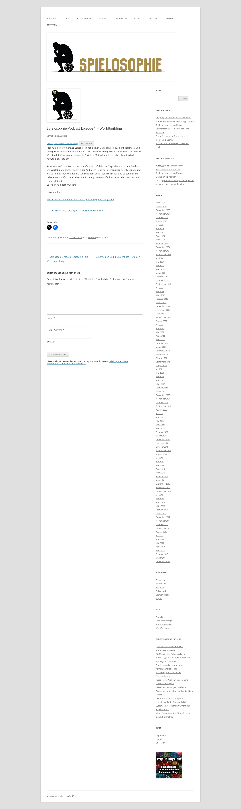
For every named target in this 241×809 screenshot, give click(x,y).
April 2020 (160, 424)
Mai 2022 (160, 332)
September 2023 (163, 284)
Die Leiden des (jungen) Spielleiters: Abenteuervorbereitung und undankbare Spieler (174, 691)
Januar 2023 (161, 302)
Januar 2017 (161, 557)
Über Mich (154, 18)
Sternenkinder (84, 18)
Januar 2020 (161, 435)
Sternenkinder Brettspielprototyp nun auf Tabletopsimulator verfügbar (169, 169)
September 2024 (163, 254)
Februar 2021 (162, 387)
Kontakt (170, 18)
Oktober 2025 (162, 217)
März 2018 (160, 506)
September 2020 (163, 406)
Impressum (52, 25)
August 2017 (161, 531)
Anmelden (160, 617)
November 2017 (163, 520)
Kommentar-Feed (164, 624)
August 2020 (161, 409)
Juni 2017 (160, 539)
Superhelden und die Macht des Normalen (119, 256)
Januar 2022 (161, 347)
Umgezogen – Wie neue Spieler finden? (173, 117)
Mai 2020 (160, 421)
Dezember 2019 (163, 439)
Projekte (138, 18)
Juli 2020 (159, 413)
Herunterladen (86, 143)
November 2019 (163, 443)
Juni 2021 (160, 372)
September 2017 (163, 528)
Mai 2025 (160, 232)
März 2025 (160, 239)
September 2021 (163, 361)
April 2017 (160, 546)
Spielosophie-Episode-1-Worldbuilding (62, 143)
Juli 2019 (159, 458)
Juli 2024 (159, 258)
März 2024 (160, 269)
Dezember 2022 (163, 306)
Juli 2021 (159, 369)
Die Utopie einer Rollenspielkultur (171, 654)
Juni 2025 (160, 228)
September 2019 (163, 450)
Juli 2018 (159, 495)
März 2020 (160, 428)
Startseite (52, 18)
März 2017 (160, 550)
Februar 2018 (162, 509)
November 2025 (163, 213)
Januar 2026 (161, 206)
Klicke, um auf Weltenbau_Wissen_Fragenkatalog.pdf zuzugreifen (80, 199)
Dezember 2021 (163, 350)
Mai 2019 (160, 465)
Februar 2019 (162, 476)
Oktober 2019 (162, 446)
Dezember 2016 (163, 561)
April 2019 (160, 469)
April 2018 (160, 502)
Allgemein (160, 580)
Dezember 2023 (163, 276)
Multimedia (122, 18)
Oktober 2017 (162, 524)
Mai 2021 (160, 376)
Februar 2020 (162, 432)
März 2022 (160, 339)
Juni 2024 (160, 261)
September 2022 (163, 317)
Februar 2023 (162, 298)
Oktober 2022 (162, 313)
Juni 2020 (160, 417)
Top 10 (67, 18)
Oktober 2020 (162, 402)
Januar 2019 (161, 480)
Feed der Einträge (164, 620)
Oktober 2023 (162, 280)
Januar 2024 (161, 273)
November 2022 (163, 310)
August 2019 (161, 454)
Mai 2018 (160, 498)
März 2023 (160, 295)
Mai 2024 (160, 265)
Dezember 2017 (163, 517)
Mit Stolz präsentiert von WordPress (62, 796)
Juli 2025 (159, 224)
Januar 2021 (161, 391)
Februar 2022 (162, 343)
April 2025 (160, 236)
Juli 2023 (159, 287)
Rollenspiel (103, 18)
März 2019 (160, 472)
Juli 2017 (159, 535)
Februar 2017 (162, 554)
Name (51, 318)
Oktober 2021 (162, 358)
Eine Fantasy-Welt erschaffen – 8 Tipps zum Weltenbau (76, 210)
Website (51, 341)
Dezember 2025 (163, 210)
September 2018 (163, 491)
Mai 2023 (160, 291)
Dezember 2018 (163, 483)
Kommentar (54, 283)
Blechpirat (160, 176)
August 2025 (161, 221)
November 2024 (163, 250)
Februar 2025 (162, 243)
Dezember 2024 (163, 247)
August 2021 (161, 365)
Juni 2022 (160, 328)
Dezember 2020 (163, 395)
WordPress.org (162, 628)
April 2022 (160, 335)
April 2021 (160, 380)
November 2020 (163, 398)
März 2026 (160, 202)
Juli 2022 (159, 324)
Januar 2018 (161, 513)
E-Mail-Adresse (55, 329)
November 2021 (163, 354)
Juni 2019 (160, 461)
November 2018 (163, 487)
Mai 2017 (160, 543)
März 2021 (160, 384)
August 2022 (161, 321)
